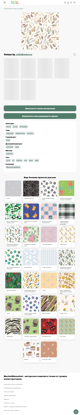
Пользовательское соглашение (13, 384)
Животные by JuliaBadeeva (13, 167)
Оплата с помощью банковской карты (15, 406)
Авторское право (9, 391)
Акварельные (9, 133)
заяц (25, 160)
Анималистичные (20, 133)
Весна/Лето (30, 133)
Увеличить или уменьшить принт (40, 116)
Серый (17, 147)
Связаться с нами (9, 403)
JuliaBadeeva (24, 54)
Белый (8, 140)
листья (8, 160)
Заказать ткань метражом (40, 108)
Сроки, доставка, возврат (11, 410)
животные (19, 160)
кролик (31, 160)
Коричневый (9, 147)
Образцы (6, 399)
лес (13, 160)
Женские (8, 126)
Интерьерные (23, 126)
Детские (15, 126)
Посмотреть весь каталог (13, 9)
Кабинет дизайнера (10, 395)
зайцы (36, 160)
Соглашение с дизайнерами (12, 388)
